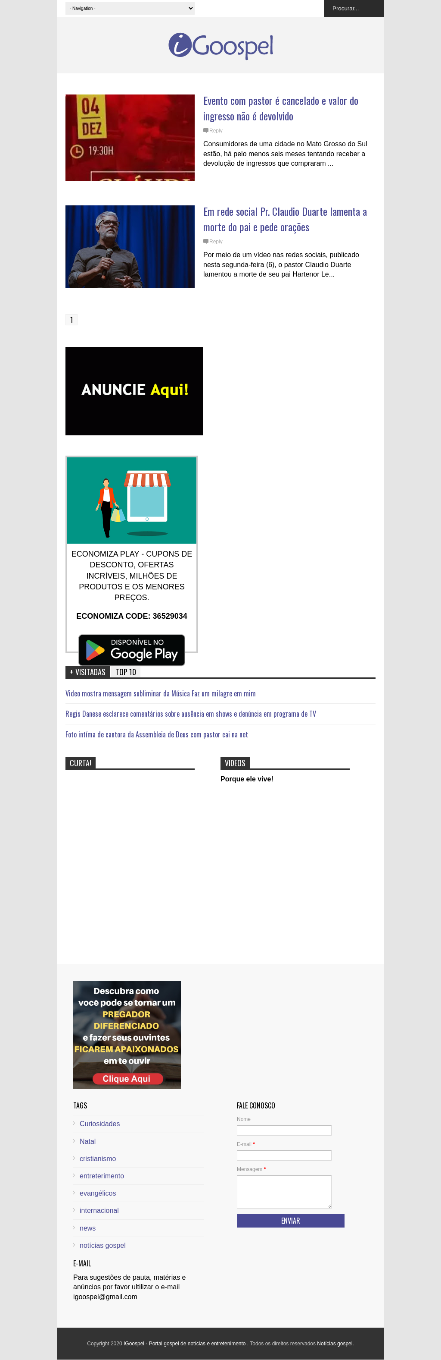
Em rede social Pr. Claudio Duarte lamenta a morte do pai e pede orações (285, 218)
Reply (216, 131)
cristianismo (98, 1158)
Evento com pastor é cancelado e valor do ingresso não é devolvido (280, 107)
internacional (99, 1210)
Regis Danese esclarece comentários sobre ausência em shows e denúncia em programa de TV (190, 713)
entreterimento (102, 1176)
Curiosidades (100, 1123)
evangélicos (98, 1193)
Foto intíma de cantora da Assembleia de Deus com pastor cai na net (156, 734)
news (88, 1228)
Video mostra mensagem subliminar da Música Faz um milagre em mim (160, 693)
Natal (88, 1141)
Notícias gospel (334, 1344)
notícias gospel (103, 1245)
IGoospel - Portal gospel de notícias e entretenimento (185, 1344)
